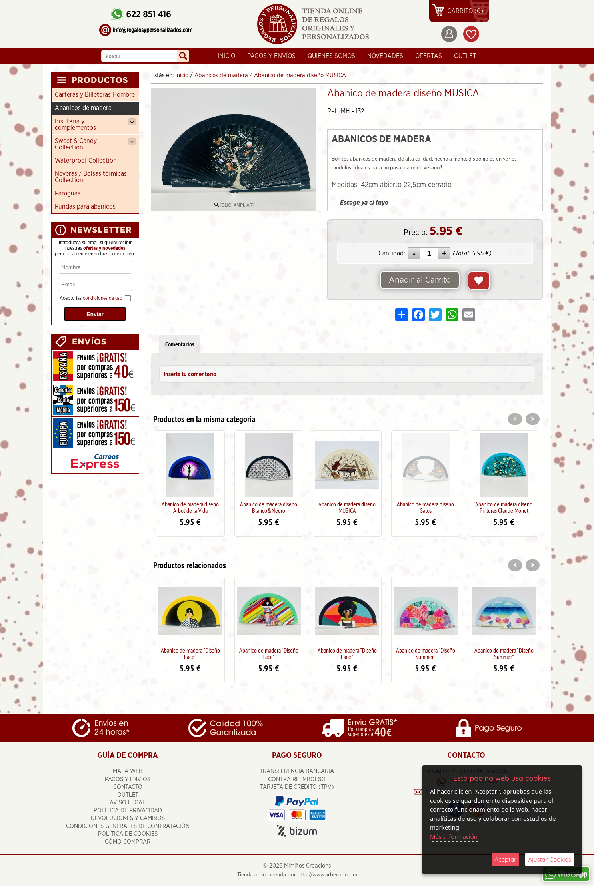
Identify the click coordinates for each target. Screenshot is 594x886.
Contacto (127, 787)
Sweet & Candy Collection (95, 144)
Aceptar (505, 859)
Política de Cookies (128, 834)
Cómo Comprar (127, 842)
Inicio (226, 56)
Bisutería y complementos (95, 124)
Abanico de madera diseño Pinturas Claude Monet (503, 507)
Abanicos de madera (83, 108)
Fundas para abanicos (85, 206)
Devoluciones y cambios (128, 818)
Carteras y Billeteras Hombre (95, 95)
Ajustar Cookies (549, 859)
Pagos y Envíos (271, 56)
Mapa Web (127, 771)
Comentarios (179, 344)
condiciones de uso (102, 298)
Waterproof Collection (86, 160)
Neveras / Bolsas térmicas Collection (91, 177)
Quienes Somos (331, 56)
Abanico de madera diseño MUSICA (347, 507)
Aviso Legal (128, 803)
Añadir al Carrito (420, 280)
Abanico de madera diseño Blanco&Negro (268, 507)
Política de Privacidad (128, 811)
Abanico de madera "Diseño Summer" (425, 653)
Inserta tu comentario (190, 374)
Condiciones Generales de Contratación (128, 826)
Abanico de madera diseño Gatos (425, 507)
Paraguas (67, 193)
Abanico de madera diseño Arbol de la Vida (190, 507)
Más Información (454, 836)
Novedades (385, 56)
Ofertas (428, 56)
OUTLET (465, 56)
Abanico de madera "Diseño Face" (190, 653)
